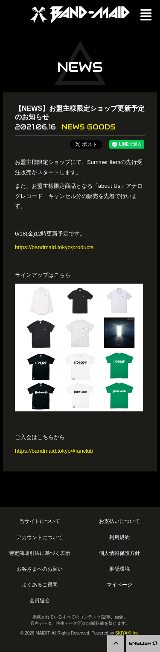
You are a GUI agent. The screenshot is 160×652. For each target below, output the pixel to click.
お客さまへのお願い (40, 569)
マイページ (119, 584)
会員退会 (39, 600)
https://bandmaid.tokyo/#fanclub (54, 451)
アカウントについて (40, 537)
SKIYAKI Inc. (127, 633)
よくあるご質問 (40, 584)
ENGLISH (143, 643)
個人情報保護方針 (119, 553)
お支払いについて (119, 521)
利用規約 (119, 537)
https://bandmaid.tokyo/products (54, 247)
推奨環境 (119, 569)
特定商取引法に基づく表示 (39, 553)
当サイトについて (39, 521)
